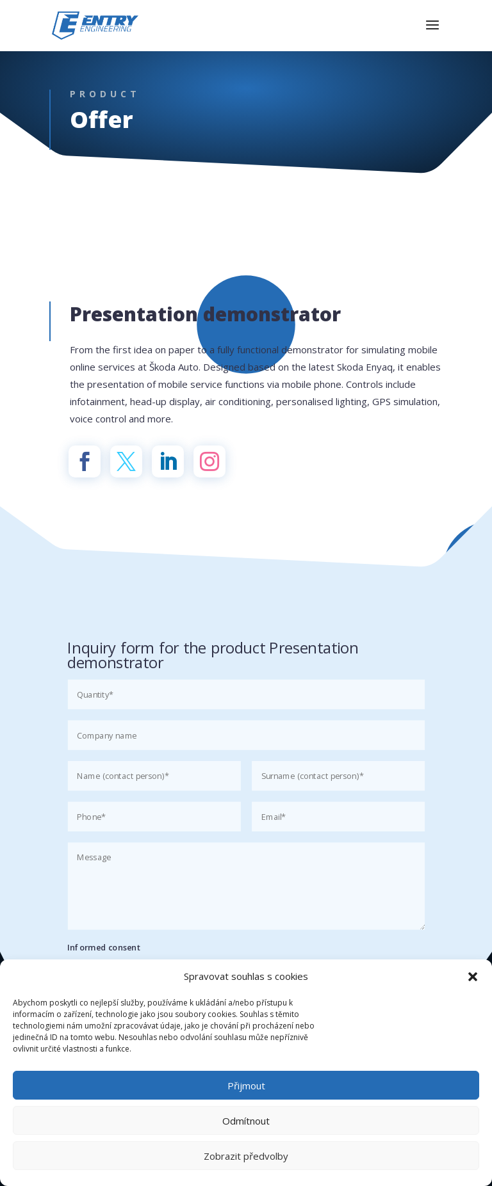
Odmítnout (246, 1120)
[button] (472, 976)
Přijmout (246, 1085)
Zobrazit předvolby (246, 1156)
